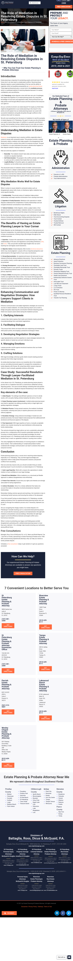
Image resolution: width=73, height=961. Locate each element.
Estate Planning (60, 252)
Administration (61, 168)
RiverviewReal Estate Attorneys (50, 879)
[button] (34, 6)
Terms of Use (48, 906)
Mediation (4, 137)
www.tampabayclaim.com (22, 865)
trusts (5, 243)
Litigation (60, 206)
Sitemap (40, 906)
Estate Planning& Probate (60, 142)
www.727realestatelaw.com (64, 862)
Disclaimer (24, 906)
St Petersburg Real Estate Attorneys (64, 852)
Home (2, 22)
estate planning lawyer (35, 86)
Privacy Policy (33, 906)
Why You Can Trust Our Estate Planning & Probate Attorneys (21, 69)
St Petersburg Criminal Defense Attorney (36, 852)
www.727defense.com (36, 862)
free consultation (13, 544)
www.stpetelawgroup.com (36, 846)
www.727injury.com (8, 865)
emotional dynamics (37, 249)
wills (42, 241)
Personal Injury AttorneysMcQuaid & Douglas (22, 879)
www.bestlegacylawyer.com (50, 863)
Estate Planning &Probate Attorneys (60, 104)
